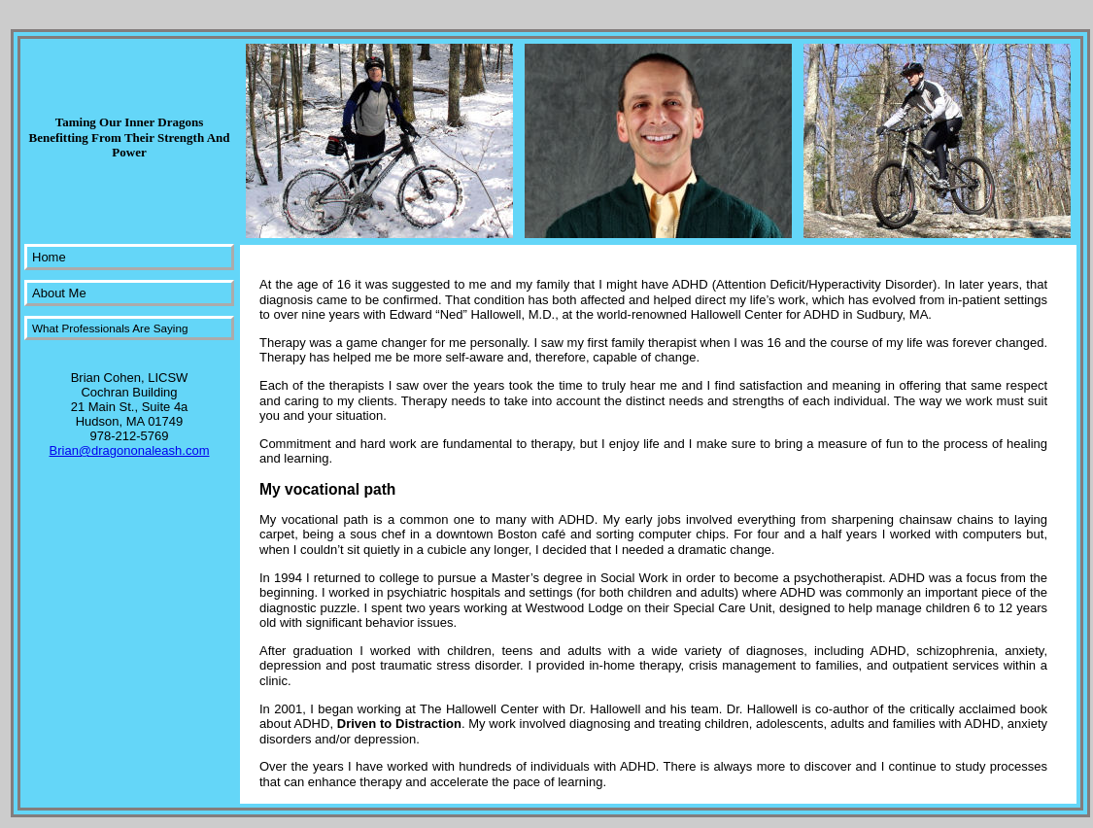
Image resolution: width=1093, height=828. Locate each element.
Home (49, 257)
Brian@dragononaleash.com (130, 450)
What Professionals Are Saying (110, 328)
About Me (59, 293)
